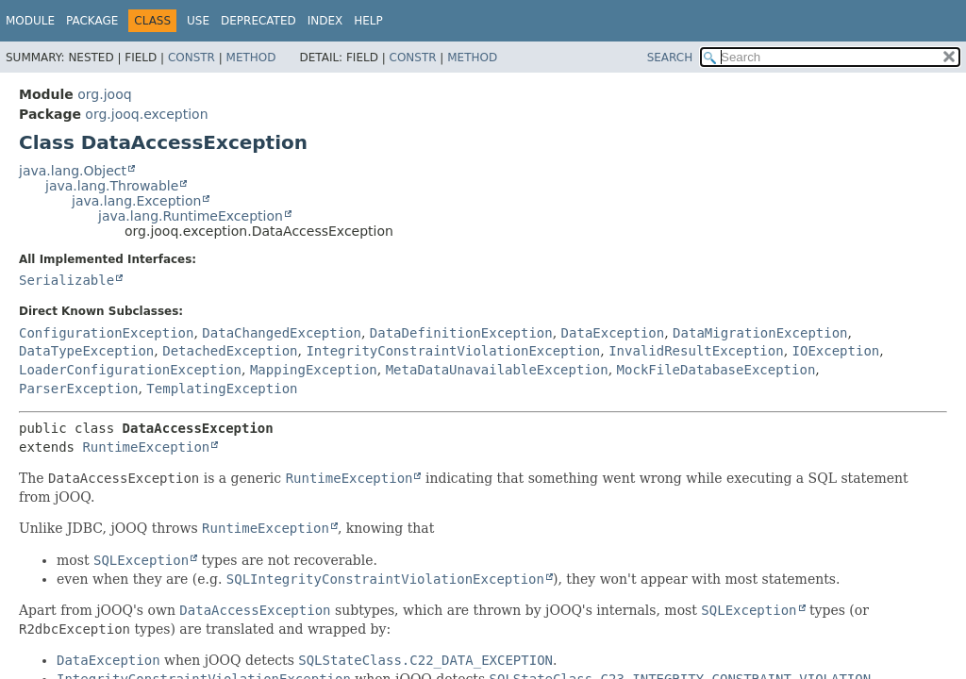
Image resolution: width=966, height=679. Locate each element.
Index (325, 20)
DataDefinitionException (461, 332)
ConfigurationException (106, 332)
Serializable (66, 280)
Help (368, 20)
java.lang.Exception (136, 200)
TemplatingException (221, 388)
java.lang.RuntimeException (190, 216)
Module (30, 20)
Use (198, 20)
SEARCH (670, 57)
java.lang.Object (72, 170)
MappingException (313, 369)
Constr (191, 57)
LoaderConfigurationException (130, 369)
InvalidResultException (695, 350)
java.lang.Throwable (111, 185)
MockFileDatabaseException (716, 369)
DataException (613, 332)
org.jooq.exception (146, 114)
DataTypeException (86, 350)
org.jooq (104, 94)
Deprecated (258, 20)
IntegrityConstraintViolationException (453, 350)
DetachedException (229, 350)
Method (251, 57)
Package (92, 20)
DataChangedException (281, 332)
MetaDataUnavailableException (497, 369)
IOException (836, 350)
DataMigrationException (760, 332)
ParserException (78, 388)
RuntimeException (145, 447)
